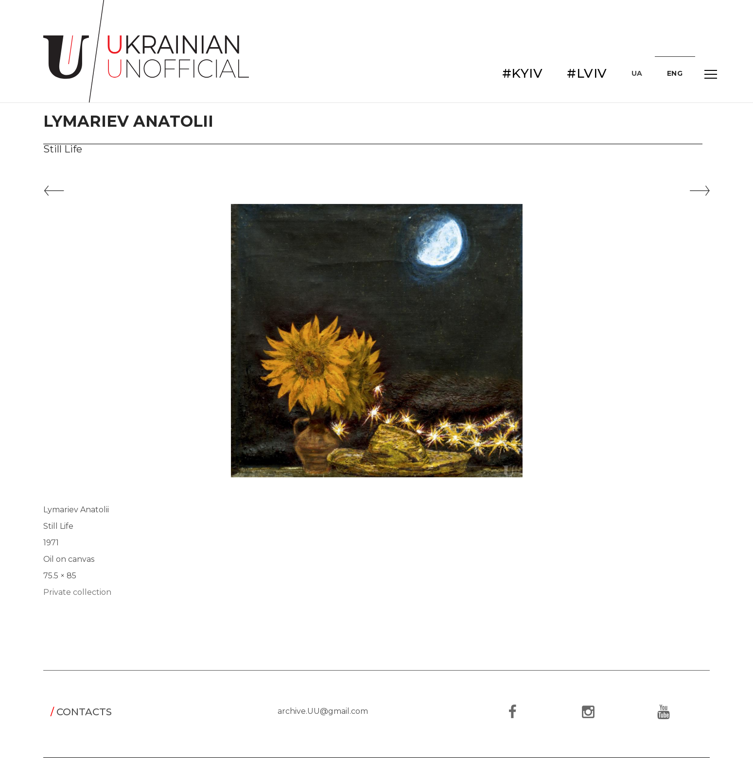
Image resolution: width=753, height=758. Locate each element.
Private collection (77, 592)
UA (637, 73)
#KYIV (522, 73)
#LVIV (587, 73)
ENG (675, 73)
